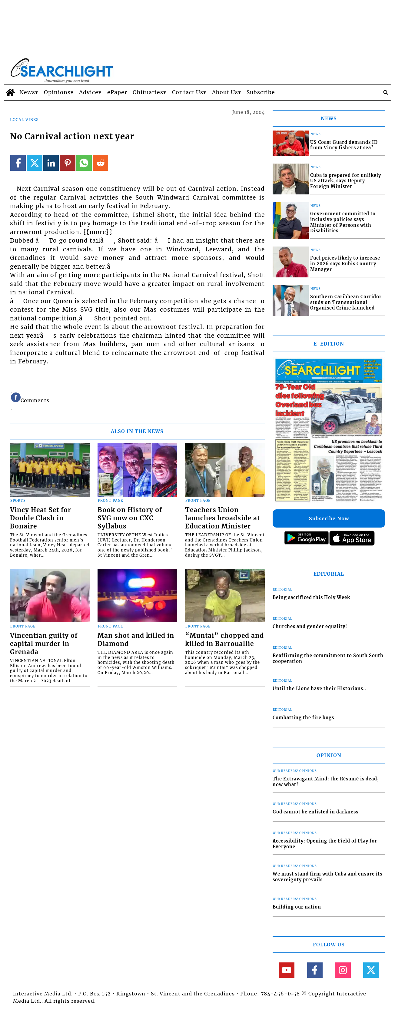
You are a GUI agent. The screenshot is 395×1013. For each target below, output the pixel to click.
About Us (225, 92)
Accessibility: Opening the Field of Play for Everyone (325, 843)
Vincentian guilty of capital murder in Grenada (44, 644)
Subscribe (261, 92)
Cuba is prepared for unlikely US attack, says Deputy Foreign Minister (345, 181)
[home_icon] (10, 92)
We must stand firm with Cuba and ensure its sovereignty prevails (327, 876)
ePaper (117, 92)
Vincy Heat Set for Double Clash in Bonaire (40, 518)
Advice (88, 92)
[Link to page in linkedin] (51, 162)
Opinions (57, 92)
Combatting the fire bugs (303, 717)
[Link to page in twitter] (34, 162)
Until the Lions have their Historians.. (319, 688)
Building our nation (297, 907)
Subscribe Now (329, 518)
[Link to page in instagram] (342, 970)
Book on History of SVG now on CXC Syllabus (130, 518)
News (27, 92)
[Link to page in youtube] (286, 970)
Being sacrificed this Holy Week (311, 597)
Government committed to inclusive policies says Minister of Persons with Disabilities (343, 222)
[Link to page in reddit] (100, 162)
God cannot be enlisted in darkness (315, 812)
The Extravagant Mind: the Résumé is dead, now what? (326, 781)
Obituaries (148, 92)
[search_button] (385, 92)
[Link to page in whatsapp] (84, 162)
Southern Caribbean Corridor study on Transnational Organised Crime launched (346, 302)
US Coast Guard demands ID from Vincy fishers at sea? (344, 145)
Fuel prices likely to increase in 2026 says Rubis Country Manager (345, 263)
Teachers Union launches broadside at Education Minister (222, 518)
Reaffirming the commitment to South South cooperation (328, 658)
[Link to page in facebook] (18, 162)
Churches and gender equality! (310, 626)
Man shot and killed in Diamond (136, 640)
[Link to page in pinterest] (67, 162)
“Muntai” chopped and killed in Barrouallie (224, 640)
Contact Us (187, 92)
